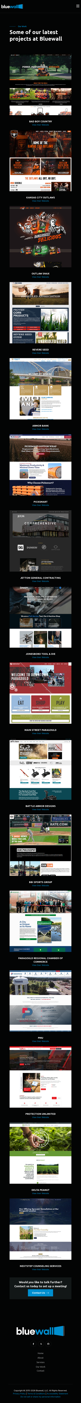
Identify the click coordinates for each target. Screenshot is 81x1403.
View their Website (40, 125)
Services (40, 1362)
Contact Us (40, 1292)
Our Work (40, 1367)
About (40, 1358)
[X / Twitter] (41, 1344)
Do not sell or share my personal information (40, 1397)
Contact (40, 1370)
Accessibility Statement (57, 1393)
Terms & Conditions (36, 1393)
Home (40, 1353)
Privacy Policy (19, 1393)
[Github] (48, 1344)
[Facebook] (33, 1344)
